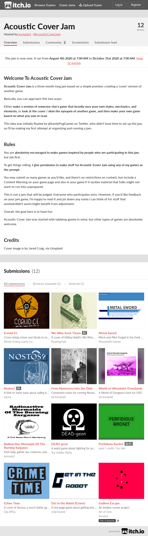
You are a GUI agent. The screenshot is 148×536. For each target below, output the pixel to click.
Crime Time (12, 503)
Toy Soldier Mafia (61, 452)
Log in (119, 4)
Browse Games (45, 5)
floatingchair (58, 341)
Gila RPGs (10, 511)
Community (54, 42)
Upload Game (90, 5)
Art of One (105, 511)
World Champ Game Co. (18, 341)
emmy (7, 397)
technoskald (58, 397)
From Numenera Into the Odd (71, 388)
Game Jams (67, 5)
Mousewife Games (110, 341)
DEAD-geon (59, 444)
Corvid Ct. (11, 333)
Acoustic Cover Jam (39, 26)
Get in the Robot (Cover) (68, 503)
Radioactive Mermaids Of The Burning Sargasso (24, 445)
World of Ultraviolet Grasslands (120, 388)
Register (136, 4)
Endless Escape (109, 503)
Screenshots (80, 42)
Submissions (31, 42)
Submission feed (106, 42)
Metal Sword (108, 333)
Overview (10, 42)
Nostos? (9, 388)
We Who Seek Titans (66, 333)
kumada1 (25, 34)
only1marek (58, 511)
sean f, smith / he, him (112, 448)
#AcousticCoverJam (47, 34)
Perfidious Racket (111, 444)
